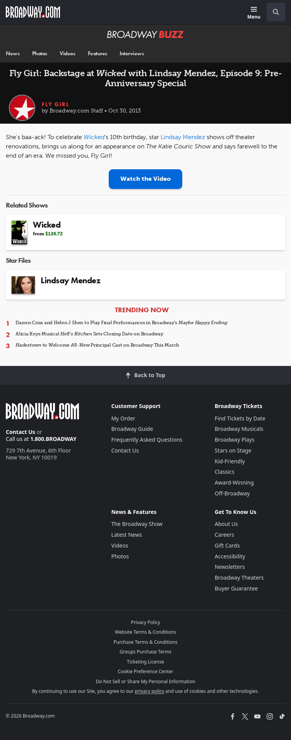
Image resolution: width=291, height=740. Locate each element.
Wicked (94, 137)
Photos (39, 53)
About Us (226, 523)
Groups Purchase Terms (145, 651)
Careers (224, 534)
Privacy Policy (145, 622)
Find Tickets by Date (240, 418)
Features (97, 53)
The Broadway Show (137, 523)
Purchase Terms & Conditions (145, 642)
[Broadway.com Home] (33, 12)
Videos (67, 53)
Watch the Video (145, 178)
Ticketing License (145, 661)
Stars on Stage (233, 450)
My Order (123, 418)
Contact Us (20, 431)
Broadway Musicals (239, 428)
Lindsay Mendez (183, 137)
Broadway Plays (235, 439)
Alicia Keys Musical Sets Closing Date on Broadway (89, 334)
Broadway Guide (132, 428)
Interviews (132, 53)
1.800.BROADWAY (53, 438)
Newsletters (230, 566)
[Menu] (253, 13)
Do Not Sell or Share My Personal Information (145, 681)
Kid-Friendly (230, 461)
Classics (225, 471)
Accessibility (230, 556)
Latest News (126, 534)
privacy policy (149, 691)
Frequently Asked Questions (146, 439)
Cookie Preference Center (145, 671)
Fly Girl (55, 104)
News (12, 53)
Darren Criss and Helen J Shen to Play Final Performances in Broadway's (121, 322)
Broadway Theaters (239, 577)
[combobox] (272, 12)
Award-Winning (234, 482)
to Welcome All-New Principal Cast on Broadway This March (97, 345)
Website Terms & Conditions (145, 632)
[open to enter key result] (276, 12)
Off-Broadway (232, 493)
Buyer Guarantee (236, 588)
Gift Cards (227, 545)
